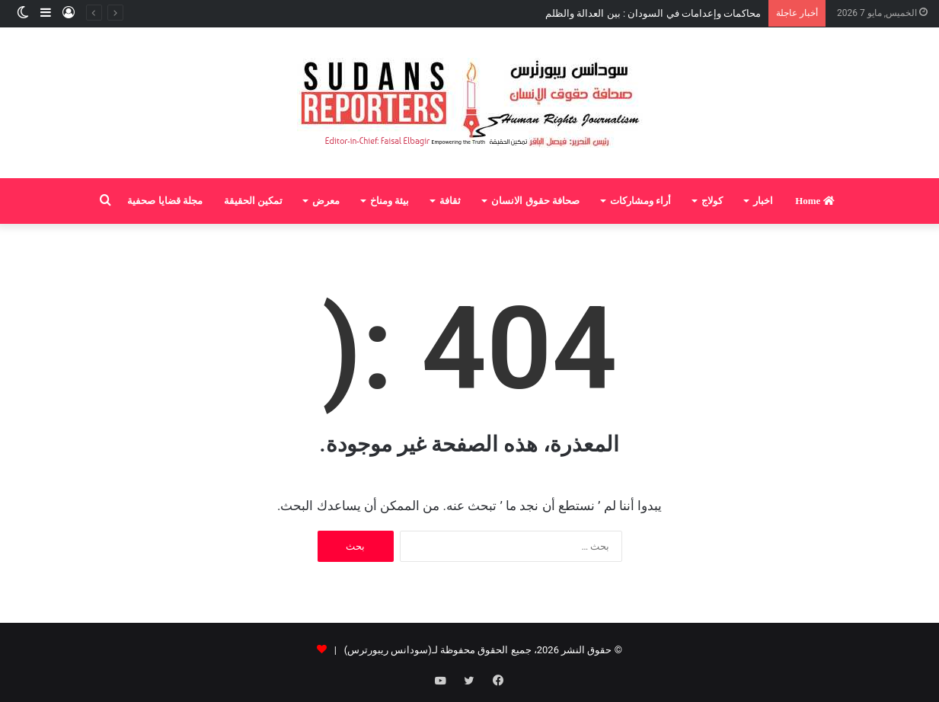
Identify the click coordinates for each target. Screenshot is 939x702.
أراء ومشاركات (640, 200)
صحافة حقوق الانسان (535, 200)
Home (814, 200)
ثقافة (450, 200)
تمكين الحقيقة (253, 200)
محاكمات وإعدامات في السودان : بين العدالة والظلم (653, 13)
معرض (326, 200)
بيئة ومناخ (389, 200)
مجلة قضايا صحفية (165, 200)
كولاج (712, 200)
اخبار (763, 200)
